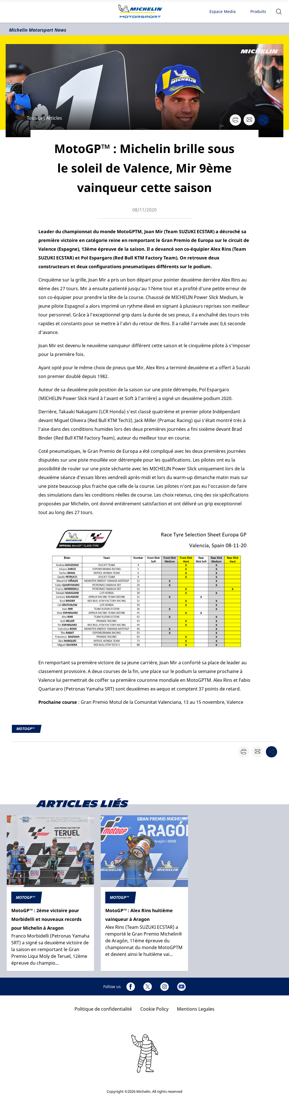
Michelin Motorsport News (37, 30)
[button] (278, 11)
